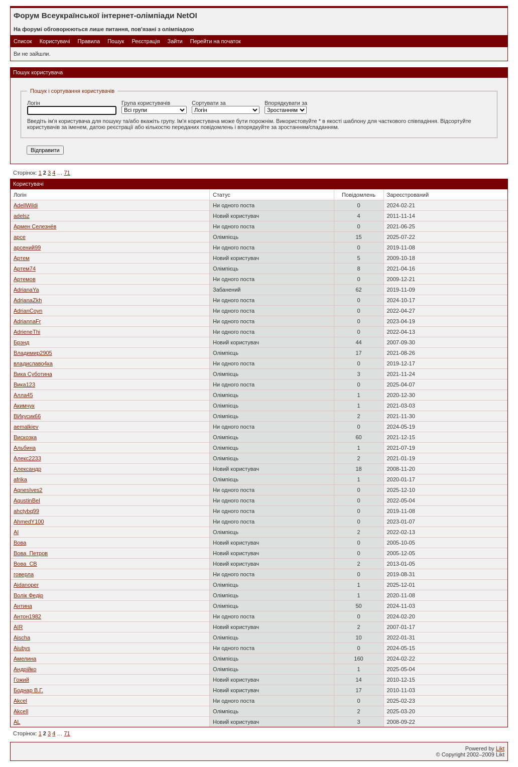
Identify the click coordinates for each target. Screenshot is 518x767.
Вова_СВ (25, 564)
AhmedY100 (29, 522)
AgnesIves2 (28, 490)
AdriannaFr (27, 321)
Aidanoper (26, 585)
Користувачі (55, 41)
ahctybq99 (26, 511)
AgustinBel (27, 500)
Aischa (22, 637)
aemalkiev (26, 427)
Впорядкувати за (286, 107)
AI (16, 532)
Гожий (21, 680)
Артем (22, 258)
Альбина (25, 448)
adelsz (22, 216)
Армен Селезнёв (35, 226)
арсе (20, 237)
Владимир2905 (33, 353)
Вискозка (25, 437)
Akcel (20, 701)
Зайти (175, 41)
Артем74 (25, 269)
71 (67, 173)
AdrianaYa (26, 290)
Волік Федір (28, 595)
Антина (23, 606)
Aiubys (22, 648)
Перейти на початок (215, 41)
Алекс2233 (27, 458)
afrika (20, 479)
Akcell (21, 711)
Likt (500, 748)
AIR (18, 627)
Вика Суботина (33, 374)
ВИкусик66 (27, 416)
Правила (88, 41)
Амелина (25, 659)
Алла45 (23, 395)
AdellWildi (26, 205)
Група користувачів (154, 107)
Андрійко (25, 669)
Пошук (115, 41)
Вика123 (24, 384)
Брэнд (21, 342)
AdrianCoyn (28, 311)
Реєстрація (146, 41)
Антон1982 (27, 616)
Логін (71, 107)
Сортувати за (226, 107)
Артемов (25, 279)
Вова (20, 543)
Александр (27, 469)
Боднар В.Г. (28, 690)
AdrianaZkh (28, 300)
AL (17, 722)
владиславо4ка (33, 363)
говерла (24, 574)
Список (23, 41)
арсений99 (27, 247)
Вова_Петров (31, 553)
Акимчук (24, 406)
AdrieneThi (27, 332)
